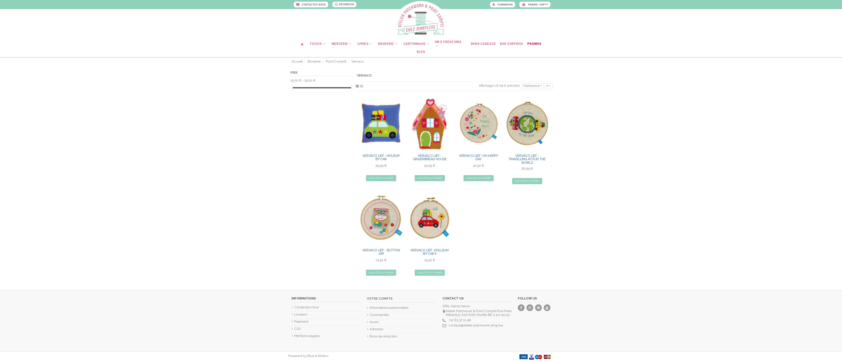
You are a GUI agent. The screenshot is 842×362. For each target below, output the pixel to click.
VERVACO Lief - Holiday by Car (381, 157)
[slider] (292, 87)
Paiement (301, 321)
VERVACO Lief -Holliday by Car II (429, 252)
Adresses (376, 329)
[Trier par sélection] (533, 86)
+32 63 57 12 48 (460, 320)
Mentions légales (307, 336)
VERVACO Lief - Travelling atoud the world (527, 159)
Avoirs (374, 322)
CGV (297, 329)
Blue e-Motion (317, 356)
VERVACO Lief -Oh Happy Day (478, 157)
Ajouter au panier (381, 178)
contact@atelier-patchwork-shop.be (476, 325)
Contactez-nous (313, 4)
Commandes (379, 315)
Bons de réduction (383, 336)
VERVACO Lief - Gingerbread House (430, 157)
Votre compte (380, 299)
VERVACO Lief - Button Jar (381, 252)
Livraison (300, 314)
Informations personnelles (389, 308)
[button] (318, 44)
